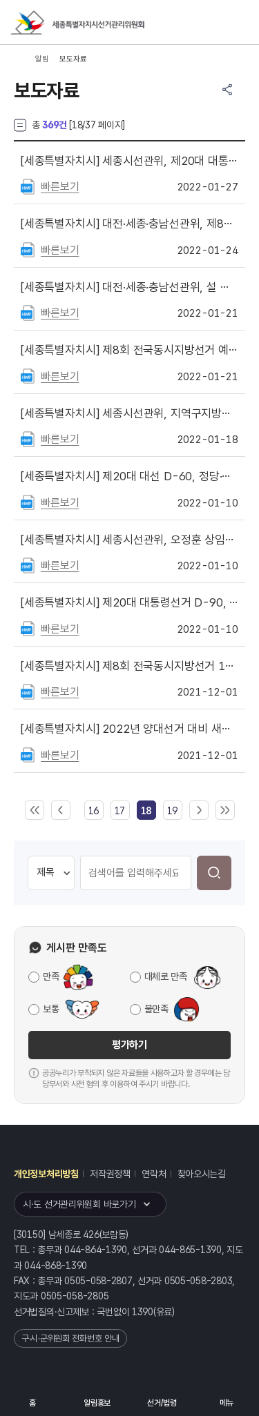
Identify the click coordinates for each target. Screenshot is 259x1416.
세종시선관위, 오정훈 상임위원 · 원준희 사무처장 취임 (129, 540)
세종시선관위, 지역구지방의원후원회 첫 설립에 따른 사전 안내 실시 (129, 413)
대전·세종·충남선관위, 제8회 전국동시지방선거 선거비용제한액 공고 (129, 223)
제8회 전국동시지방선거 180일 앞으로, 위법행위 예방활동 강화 (129, 666)
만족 (51, 976)
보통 (51, 1008)
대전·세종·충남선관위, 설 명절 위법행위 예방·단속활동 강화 (129, 287)
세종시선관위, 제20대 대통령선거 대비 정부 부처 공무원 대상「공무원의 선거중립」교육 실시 (129, 161)
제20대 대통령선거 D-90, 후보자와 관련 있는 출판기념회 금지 (129, 602)
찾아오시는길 (202, 1173)
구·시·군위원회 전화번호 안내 (70, 1338)
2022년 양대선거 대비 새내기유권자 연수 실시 (129, 729)
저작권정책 (110, 1173)
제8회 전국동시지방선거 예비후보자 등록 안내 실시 (129, 350)
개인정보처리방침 (46, 1173)
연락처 (154, 1173)
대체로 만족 (165, 976)
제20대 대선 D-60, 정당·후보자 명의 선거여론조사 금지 (129, 476)
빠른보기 (60, 186)
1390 (142, 1311)
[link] (146, 810)
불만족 (156, 1008)
